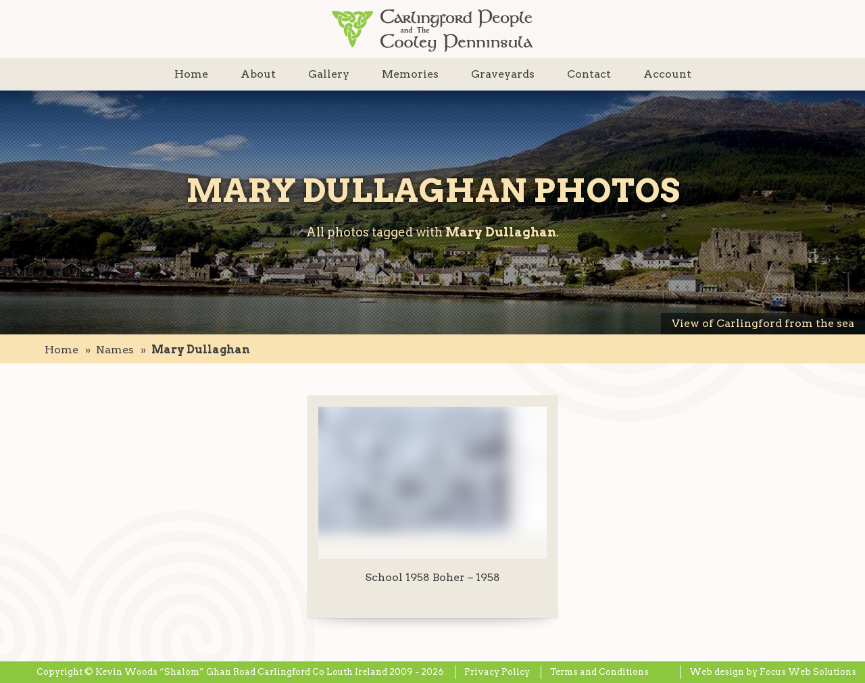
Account (667, 74)
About (258, 74)
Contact (589, 74)
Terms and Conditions (599, 672)
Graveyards (503, 74)
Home (191, 74)
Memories (410, 74)
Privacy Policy (497, 672)
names (115, 349)
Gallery (328, 74)
